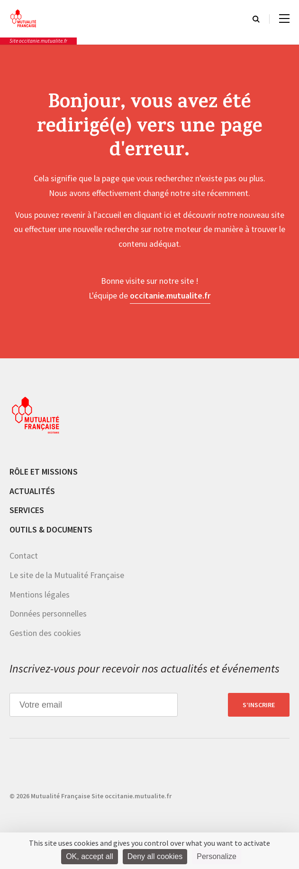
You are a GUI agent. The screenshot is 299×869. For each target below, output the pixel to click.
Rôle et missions (43, 471)
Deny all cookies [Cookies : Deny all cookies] (155, 856)
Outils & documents (50, 529)
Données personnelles (48, 613)
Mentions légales (39, 594)
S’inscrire (259, 705)
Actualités (32, 491)
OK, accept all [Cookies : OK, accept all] (89, 856)
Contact (23, 555)
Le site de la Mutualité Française (66, 575)
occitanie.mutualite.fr (170, 295)
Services (26, 510)
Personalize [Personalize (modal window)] (216, 856)
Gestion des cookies (45, 632)
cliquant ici (153, 214)
